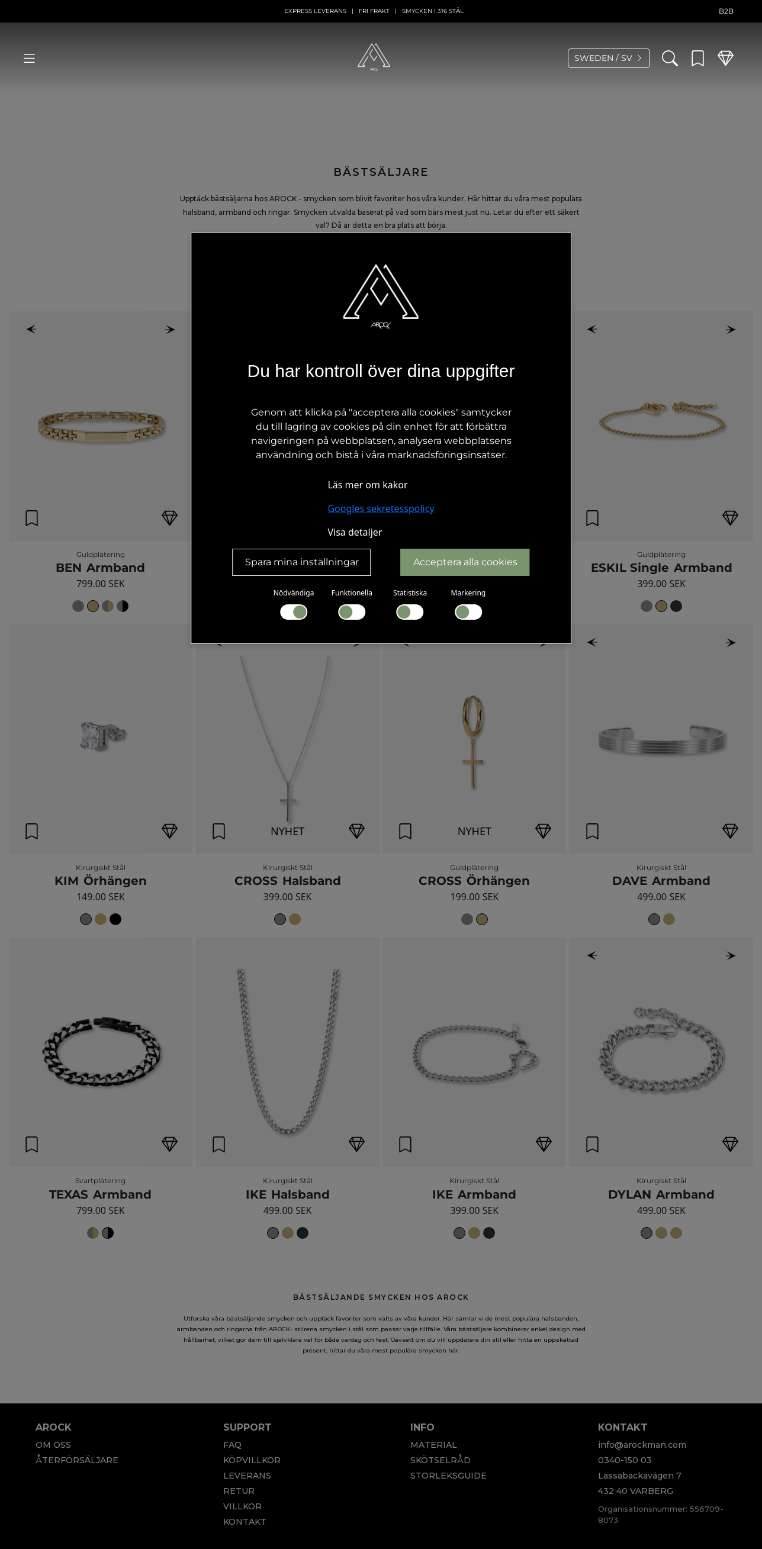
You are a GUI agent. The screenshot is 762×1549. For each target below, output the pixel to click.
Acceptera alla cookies (465, 562)
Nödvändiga (294, 604)
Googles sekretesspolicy (380, 508)
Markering (468, 604)
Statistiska (410, 604)
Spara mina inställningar (302, 562)
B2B (726, 11)
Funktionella (352, 604)
